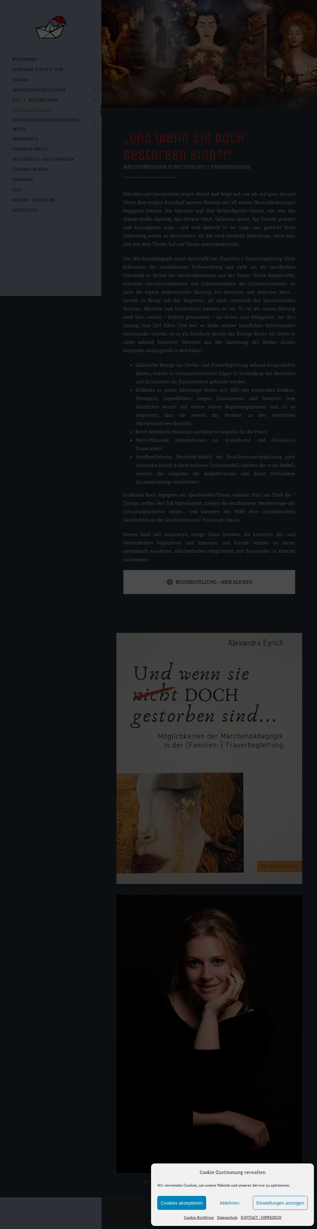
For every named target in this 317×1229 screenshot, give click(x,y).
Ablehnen (229, 1203)
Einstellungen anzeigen (280, 1203)
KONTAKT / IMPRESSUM (261, 1217)
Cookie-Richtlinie (199, 1217)
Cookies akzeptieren (182, 1203)
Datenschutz (227, 1217)
